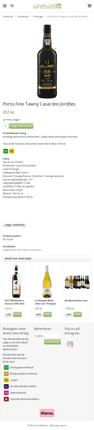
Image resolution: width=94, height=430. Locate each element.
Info (8, 314)
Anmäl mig (52, 341)
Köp (17, 314)
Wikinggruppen (58, 425)
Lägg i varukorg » (21, 126)
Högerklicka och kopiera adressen (22, 249)
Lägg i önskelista (15, 224)
